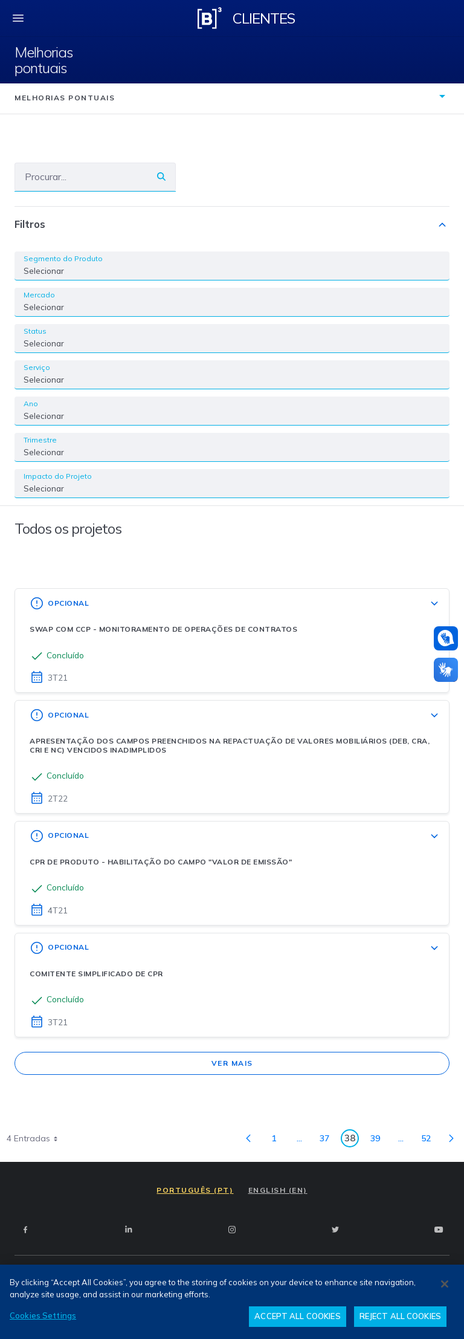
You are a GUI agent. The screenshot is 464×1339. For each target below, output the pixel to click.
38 (351, 1139)
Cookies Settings (43, 1315)
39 (378, 1140)
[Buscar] (80, 177)
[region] (232, 1302)
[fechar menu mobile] (18, 18)
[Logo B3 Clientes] (210, 18)
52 (429, 1140)
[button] (446, 638)
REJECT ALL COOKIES (400, 1316)
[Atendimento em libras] (446, 638)
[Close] (444, 1284)
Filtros (232, 225)
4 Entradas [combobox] (36, 1138)
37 (328, 1140)
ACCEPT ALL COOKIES (297, 1316)
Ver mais (232, 1063)
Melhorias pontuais (43, 60)
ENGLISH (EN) (278, 1190)
